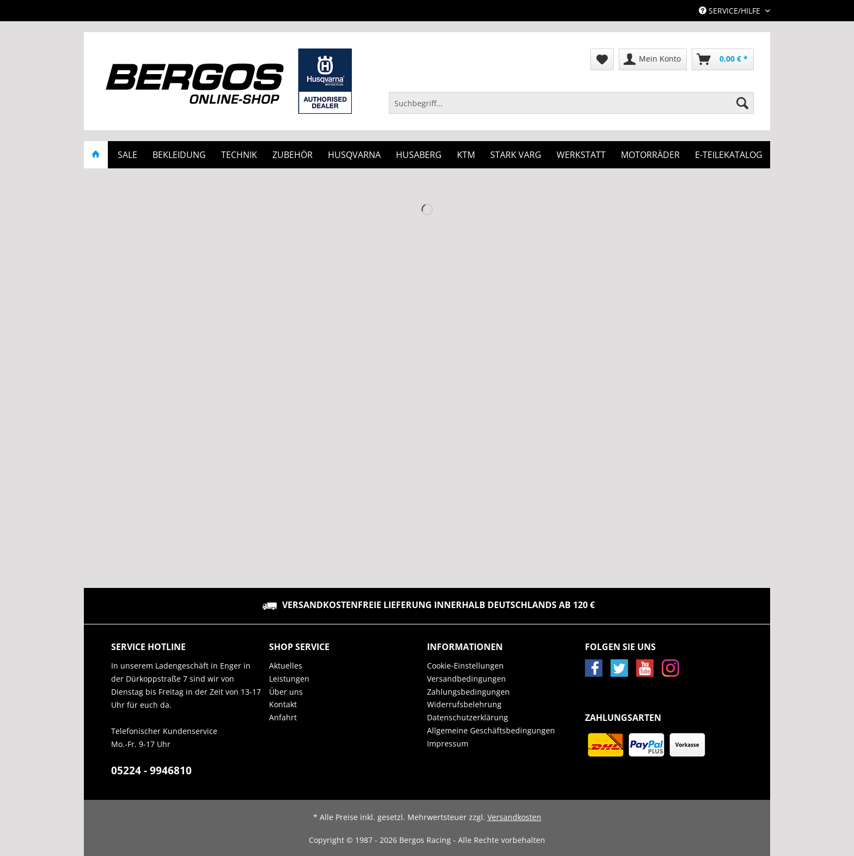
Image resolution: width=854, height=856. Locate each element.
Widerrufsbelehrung (464, 704)
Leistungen (289, 678)
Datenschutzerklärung (467, 717)
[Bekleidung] (179, 154)
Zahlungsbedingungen (468, 692)
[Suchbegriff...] (571, 103)
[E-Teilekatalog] (728, 154)
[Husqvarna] (354, 154)
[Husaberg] (418, 154)
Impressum (447, 743)
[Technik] (239, 154)
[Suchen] (742, 103)
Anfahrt (283, 717)
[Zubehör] (292, 154)
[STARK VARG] (516, 154)
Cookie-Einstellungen (465, 665)
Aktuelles (285, 665)
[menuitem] (571, 108)
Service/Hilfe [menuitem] (730, 10)
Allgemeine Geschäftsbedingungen (491, 730)
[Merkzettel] (602, 59)
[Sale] (127, 154)
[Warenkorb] (723, 59)
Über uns (286, 692)
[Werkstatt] (581, 154)
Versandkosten (514, 817)
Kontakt (283, 704)
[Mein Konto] (653, 59)
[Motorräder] (650, 154)
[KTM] (466, 154)
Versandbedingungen (466, 678)
